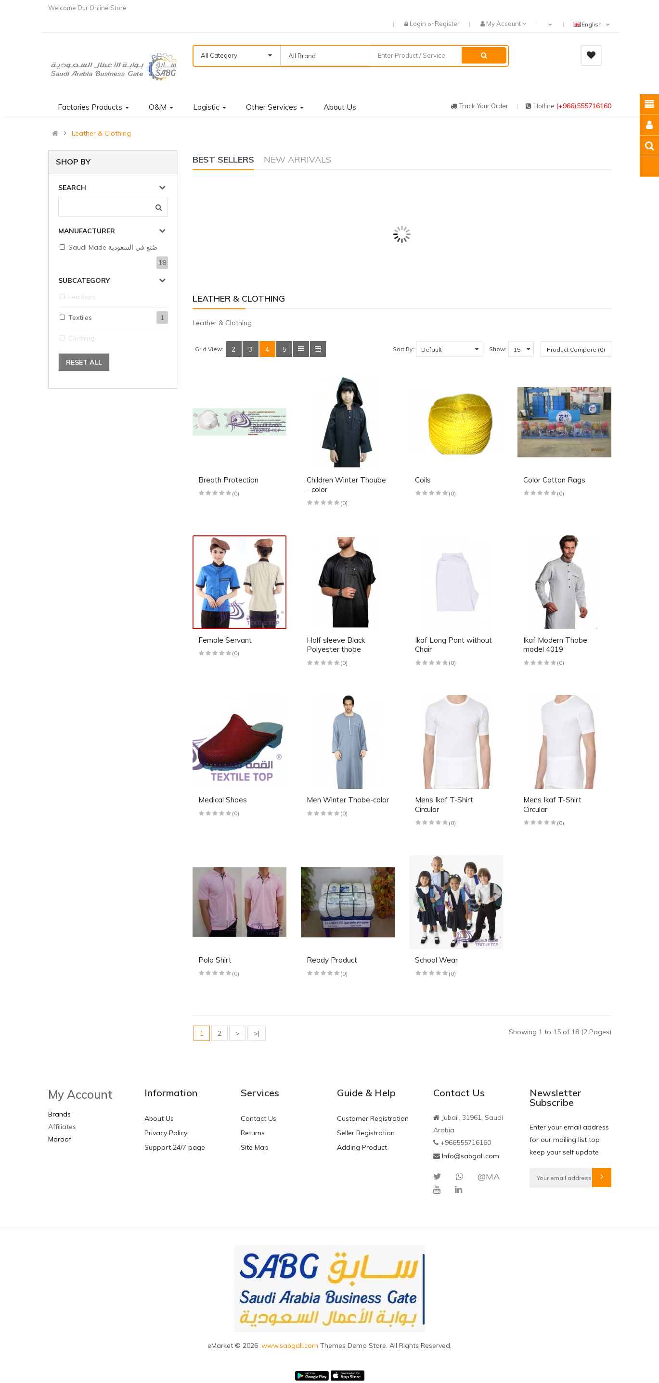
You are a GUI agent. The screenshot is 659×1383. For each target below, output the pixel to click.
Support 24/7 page (174, 1147)
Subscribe (601, 1177)
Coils (423, 479)
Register (447, 23)
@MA (489, 1176)
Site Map (255, 1147)
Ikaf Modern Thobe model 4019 (555, 644)
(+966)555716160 (583, 106)
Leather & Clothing (101, 133)
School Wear (436, 959)
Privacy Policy (165, 1133)
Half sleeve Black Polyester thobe (336, 644)
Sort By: (403, 349)
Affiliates (62, 1126)
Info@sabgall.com (470, 1156)
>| (256, 1033)
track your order (479, 106)
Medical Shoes (222, 799)
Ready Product (332, 959)
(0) (235, 493)
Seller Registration (366, 1133)
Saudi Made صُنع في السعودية (112, 247)
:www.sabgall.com (290, 1345)
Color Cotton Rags (554, 479)
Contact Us (258, 1118)
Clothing (81, 338)
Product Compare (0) (576, 349)
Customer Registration (373, 1118)
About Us (159, 1118)
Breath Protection (228, 479)
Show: (497, 349)
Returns (253, 1133)
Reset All (84, 362)
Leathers (82, 296)
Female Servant (225, 640)
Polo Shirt (215, 959)
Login (418, 23)
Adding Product (362, 1147)
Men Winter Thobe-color (348, 799)
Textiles (80, 317)
